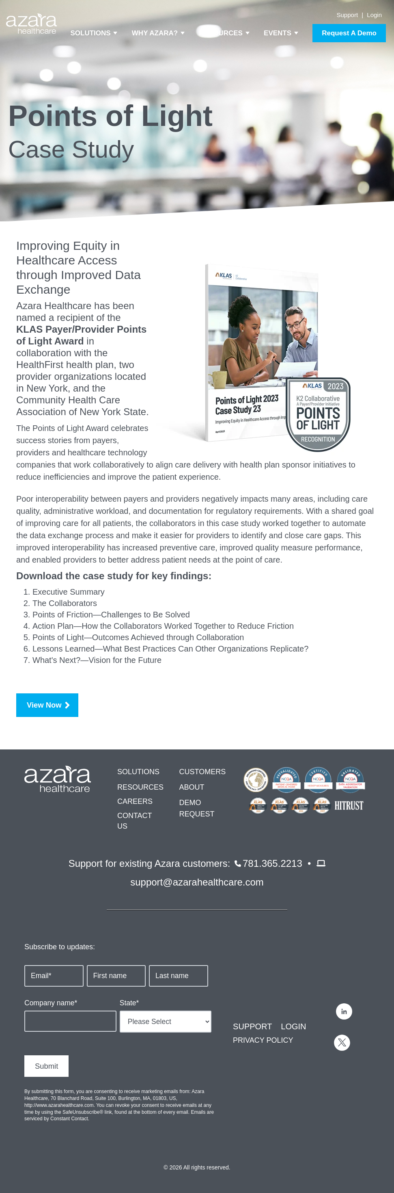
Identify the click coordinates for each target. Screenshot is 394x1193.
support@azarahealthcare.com (197, 882)
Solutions (91, 33)
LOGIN (293, 1026)
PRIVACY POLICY (263, 1040)
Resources (221, 33)
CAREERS (135, 801)
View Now (44, 705)
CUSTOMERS (202, 772)
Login (374, 14)
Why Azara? (155, 33)
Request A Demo (349, 33)
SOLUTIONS (138, 772)
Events (277, 33)
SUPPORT (252, 1026)
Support (347, 14)
